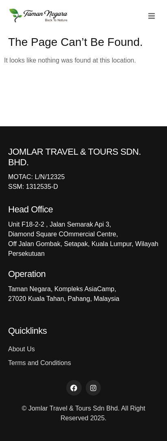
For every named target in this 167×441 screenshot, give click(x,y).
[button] (152, 16)
